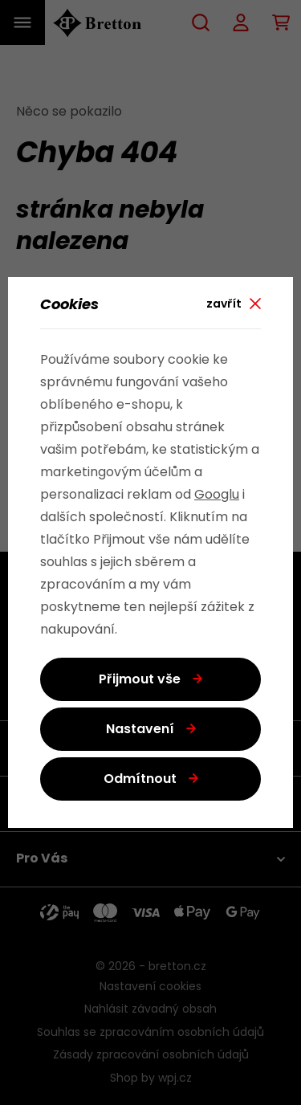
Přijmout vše (140, 680)
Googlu (216, 495)
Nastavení (140, 730)
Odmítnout (140, 779)
